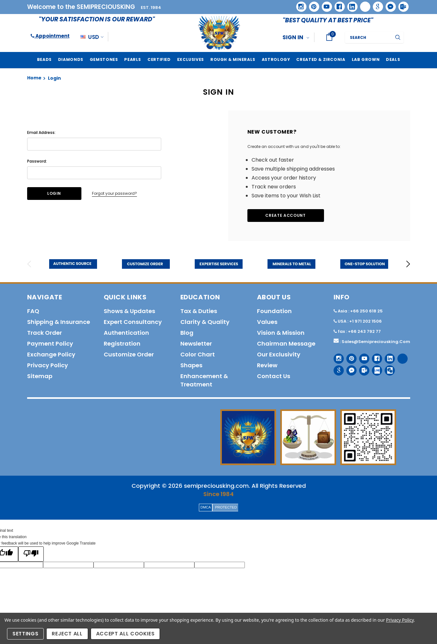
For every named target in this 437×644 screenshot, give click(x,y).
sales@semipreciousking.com (376, 342)
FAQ (33, 311)
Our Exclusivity (278, 354)
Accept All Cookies (125, 633)
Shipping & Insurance (58, 322)
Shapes (191, 365)
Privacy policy (47, 365)
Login (54, 78)
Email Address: (41, 132)
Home (34, 78)
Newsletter (196, 344)
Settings (25, 633)
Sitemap (39, 376)
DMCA (205, 507)
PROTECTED (226, 507)
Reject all (67, 633)
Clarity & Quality (205, 322)
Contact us (273, 376)
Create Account (285, 215)
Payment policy (50, 344)
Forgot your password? (114, 193)
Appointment (50, 36)
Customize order (129, 354)
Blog (186, 333)
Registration (122, 344)
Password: (37, 161)
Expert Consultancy (133, 322)
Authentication (126, 333)
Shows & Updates (129, 311)
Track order (44, 333)
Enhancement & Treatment (204, 380)
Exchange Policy (51, 354)
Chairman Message (286, 344)
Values (267, 322)
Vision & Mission (281, 333)
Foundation (274, 311)
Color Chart (197, 354)
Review (267, 365)
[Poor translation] (31, 554)
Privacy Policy (400, 620)
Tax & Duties (198, 311)
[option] (73, 264)
